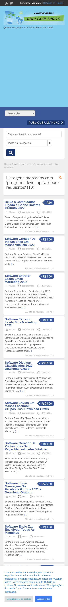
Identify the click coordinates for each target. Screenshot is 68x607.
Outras (12, 212)
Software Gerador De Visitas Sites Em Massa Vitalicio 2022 (20, 242)
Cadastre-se (49, 3)
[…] (37, 227)
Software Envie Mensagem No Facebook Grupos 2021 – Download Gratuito (23, 488)
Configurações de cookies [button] (19, 598)
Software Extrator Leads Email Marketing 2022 (18, 279)
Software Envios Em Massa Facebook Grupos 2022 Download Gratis (27, 406)
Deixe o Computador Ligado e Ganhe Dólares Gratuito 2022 (22, 205)
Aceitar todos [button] (43, 598)
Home (7, 164)
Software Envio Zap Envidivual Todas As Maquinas (20, 529)
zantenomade (28, 212)
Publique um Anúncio (46, 122)
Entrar (60, 3)
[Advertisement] (34, 67)
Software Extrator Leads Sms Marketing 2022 (21, 322)
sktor (24, 496)
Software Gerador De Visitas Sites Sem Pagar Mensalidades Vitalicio (26, 446)
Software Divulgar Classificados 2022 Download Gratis (18, 365)
